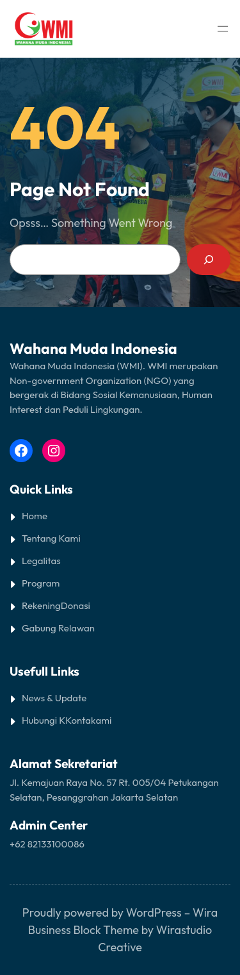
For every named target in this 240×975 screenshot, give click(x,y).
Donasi (75, 605)
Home (34, 516)
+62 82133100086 (47, 844)
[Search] (208, 259)
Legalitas (41, 560)
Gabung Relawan (58, 628)
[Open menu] (222, 29)
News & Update (54, 698)
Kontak (80, 720)
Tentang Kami (51, 538)
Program (41, 583)
